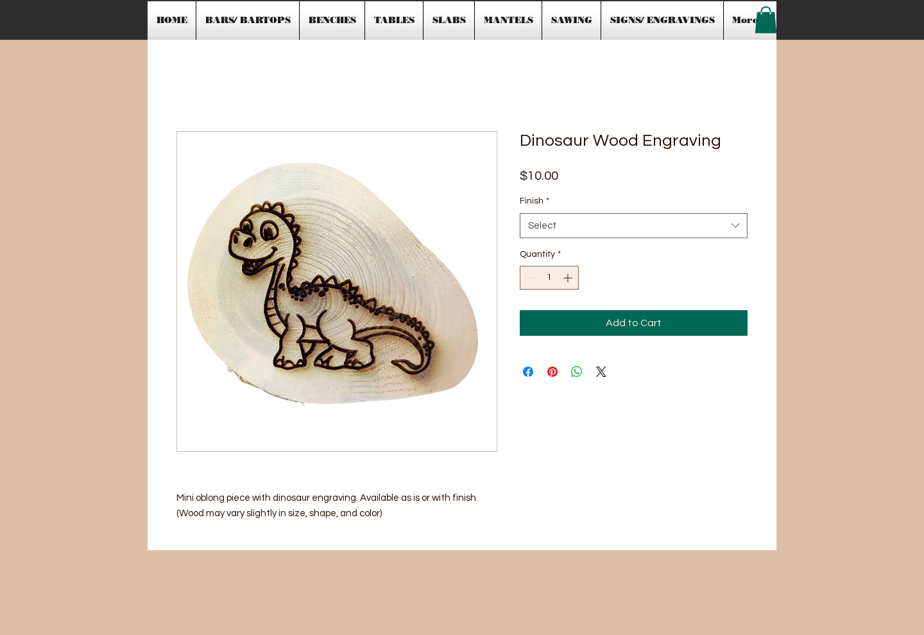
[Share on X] (601, 371)
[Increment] (569, 277)
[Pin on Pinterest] (552, 371)
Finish (534, 200)
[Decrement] (530, 277)
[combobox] (634, 225)
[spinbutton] (549, 277)
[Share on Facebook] (528, 371)
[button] (766, 19)
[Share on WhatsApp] (577, 371)
